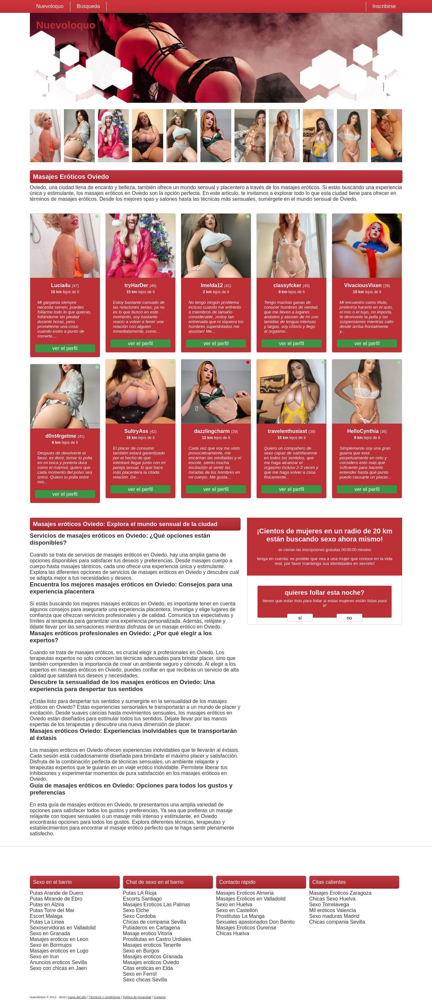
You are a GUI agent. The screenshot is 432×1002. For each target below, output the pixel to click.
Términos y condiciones (104, 997)
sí (300, 617)
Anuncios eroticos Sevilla (58, 962)
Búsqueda (88, 6)
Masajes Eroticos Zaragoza (340, 893)
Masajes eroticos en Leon (59, 939)
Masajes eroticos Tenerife (152, 945)
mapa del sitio (77, 997)
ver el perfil (64, 348)
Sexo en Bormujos (51, 945)
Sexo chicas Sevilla (145, 979)
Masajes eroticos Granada (153, 956)
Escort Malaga (46, 916)
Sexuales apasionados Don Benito (255, 922)
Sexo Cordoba (139, 916)
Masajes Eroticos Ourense (246, 927)
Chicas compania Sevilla (337, 922)
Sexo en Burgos (141, 951)
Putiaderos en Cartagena (151, 927)
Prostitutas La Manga (240, 916)
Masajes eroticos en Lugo (59, 951)
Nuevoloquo (50, 6)
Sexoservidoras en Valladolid (63, 927)
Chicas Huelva (232, 933)
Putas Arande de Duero (56, 893)
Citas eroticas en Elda (148, 968)
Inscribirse (384, 6)
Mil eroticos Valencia (332, 910)
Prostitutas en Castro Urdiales (157, 939)
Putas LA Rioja (140, 893)
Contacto (160, 997)
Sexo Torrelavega (329, 904)
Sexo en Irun (44, 956)
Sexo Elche (136, 910)
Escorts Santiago (142, 898)
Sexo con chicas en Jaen (58, 968)
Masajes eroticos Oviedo (151, 962)
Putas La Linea (47, 922)
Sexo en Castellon (237, 910)
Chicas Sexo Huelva (332, 898)
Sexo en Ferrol (140, 974)
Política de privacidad (137, 997)
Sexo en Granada (50, 933)
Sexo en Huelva (234, 904)
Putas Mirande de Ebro (56, 898)
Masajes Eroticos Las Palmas (156, 904)
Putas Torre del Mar (52, 910)
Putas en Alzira (47, 904)
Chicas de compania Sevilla (154, 922)
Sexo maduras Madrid (334, 916)
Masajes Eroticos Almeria (245, 893)
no (349, 617)
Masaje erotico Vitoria (147, 933)
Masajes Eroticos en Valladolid (251, 898)
